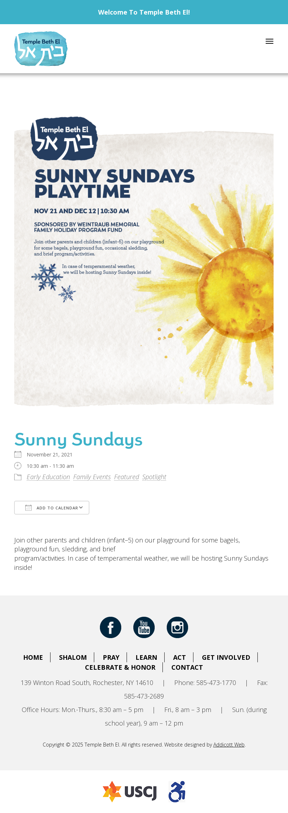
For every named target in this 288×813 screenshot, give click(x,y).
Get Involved (226, 657)
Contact (187, 667)
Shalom (73, 657)
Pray (111, 657)
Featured (126, 476)
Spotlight (154, 476)
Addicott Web (229, 744)
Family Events (92, 476)
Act (179, 657)
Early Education (48, 476)
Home (33, 657)
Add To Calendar (51, 507)
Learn (146, 657)
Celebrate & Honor (120, 667)
